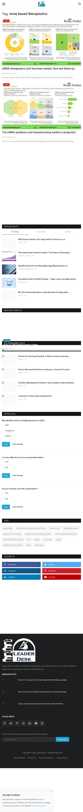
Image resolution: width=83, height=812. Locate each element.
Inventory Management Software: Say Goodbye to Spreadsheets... (46, 427)
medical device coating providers (38, 578)
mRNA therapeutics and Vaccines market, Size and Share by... (39, 68)
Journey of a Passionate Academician (35, 440)
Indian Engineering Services (65, 578)
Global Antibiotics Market (13, 583)
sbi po (28, 589)
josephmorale (7, 73)
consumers (47, 583)
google (58, 583)
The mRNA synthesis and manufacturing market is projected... (39, 132)
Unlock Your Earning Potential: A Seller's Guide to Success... (44, 400)
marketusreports (24, 256)
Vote (6, 488)
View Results (17, 488)
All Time (68, 232)
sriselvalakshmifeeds (26, 269)
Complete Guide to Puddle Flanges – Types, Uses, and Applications (47, 279)
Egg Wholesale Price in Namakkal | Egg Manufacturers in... (43, 266)
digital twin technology (12, 578)
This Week (15, 232)
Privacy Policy (62, 801)
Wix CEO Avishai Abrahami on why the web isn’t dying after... (44, 292)
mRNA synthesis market (12, 589)
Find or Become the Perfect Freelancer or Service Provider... (44, 413)
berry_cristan (7, 137)
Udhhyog (21, 282)
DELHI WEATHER (41, 326)
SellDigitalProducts (71, 572)
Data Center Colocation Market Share (31, 572)
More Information (39, 806)
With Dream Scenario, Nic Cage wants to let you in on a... (42, 239)
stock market (54, 572)
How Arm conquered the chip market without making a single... (43, 724)
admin (20, 242)
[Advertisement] (28, 170)
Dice (28, 583)
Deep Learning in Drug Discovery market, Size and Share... (41, 748)
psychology (7, 572)
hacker (36, 583)
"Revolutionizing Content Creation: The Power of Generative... (44, 253)
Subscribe (62, 783)
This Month (41, 232)
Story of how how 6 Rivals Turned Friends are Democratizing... (43, 736)
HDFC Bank (39, 589)
